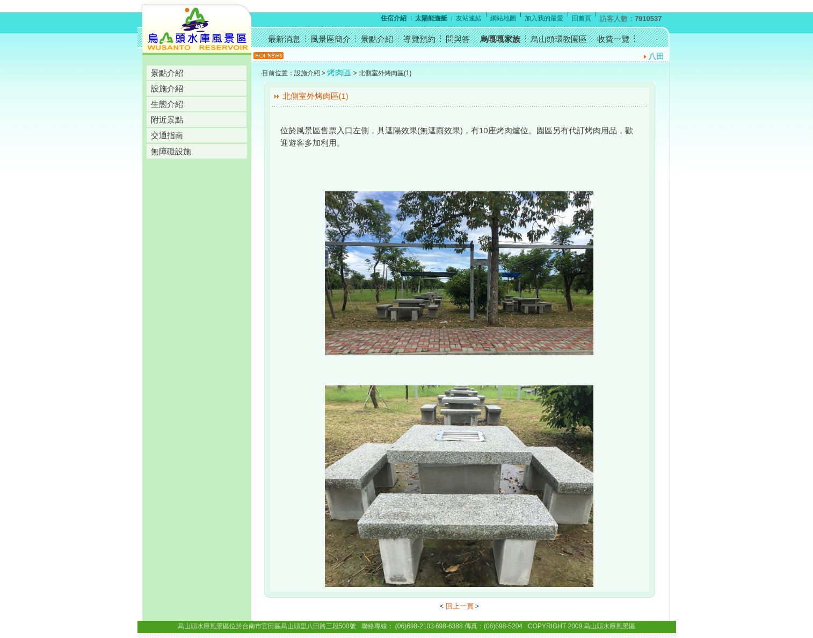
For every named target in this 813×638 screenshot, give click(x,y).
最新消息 (284, 39)
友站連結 (469, 18)
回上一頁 (460, 606)
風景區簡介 (330, 39)
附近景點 (167, 119)
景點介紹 (167, 72)
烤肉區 (339, 72)
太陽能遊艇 (431, 18)
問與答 (458, 39)
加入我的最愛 (544, 18)
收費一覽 (613, 39)
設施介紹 (167, 88)
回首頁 (581, 18)
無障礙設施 (171, 151)
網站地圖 (503, 18)
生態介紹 (167, 104)
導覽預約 (419, 39)
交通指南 (167, 135)
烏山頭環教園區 (559, 39)
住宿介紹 (393, 18)
